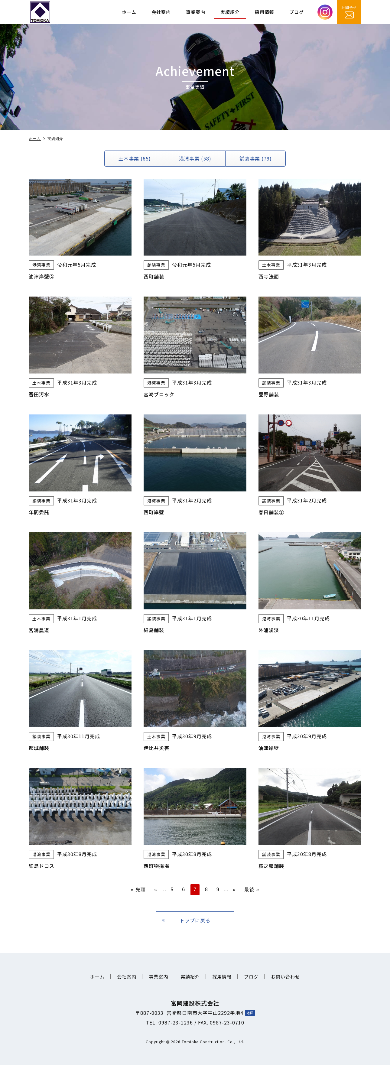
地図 (250, 1012)
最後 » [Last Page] (251, 889)
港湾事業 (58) (195, 158)
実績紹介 (230, 12)
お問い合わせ (285, 976)
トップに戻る (186, 920)
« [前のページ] (155, 889)
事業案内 (195, 12)
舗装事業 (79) (255, 158)
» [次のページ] (234, 889)
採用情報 (264, 12)
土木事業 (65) (135, 158)
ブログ (296, 12)
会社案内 (161, 12)
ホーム (129, 12)
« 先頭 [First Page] (138, 889)
